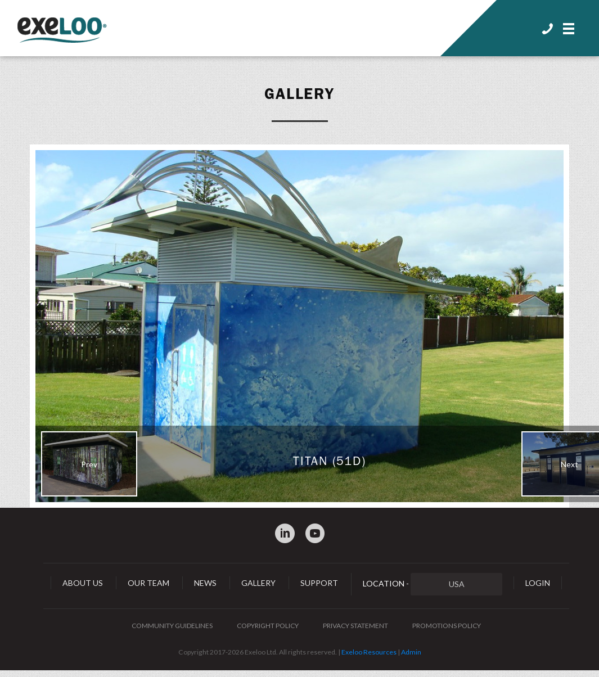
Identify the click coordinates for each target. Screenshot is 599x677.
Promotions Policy (446, 625)
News (205, 583)
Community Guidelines (172, 625)
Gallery (299, 94)
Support (319, 583)
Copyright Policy (268, 625)
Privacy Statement (355, 625)
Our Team (148, 583)
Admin (411, 652)
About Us (82, 583)
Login (537, 583)
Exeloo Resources (369, 652)
